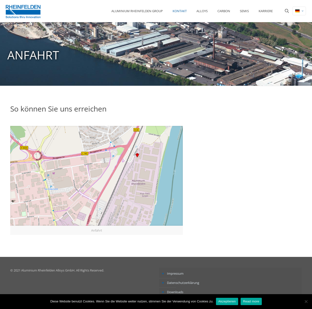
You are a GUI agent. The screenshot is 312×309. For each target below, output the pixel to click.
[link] (96, 180)
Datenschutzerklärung (183, 283)
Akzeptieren (227, 301)
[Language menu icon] (299, 11)
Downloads (175, 292)
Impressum (175, 273)
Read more (251, 301)
